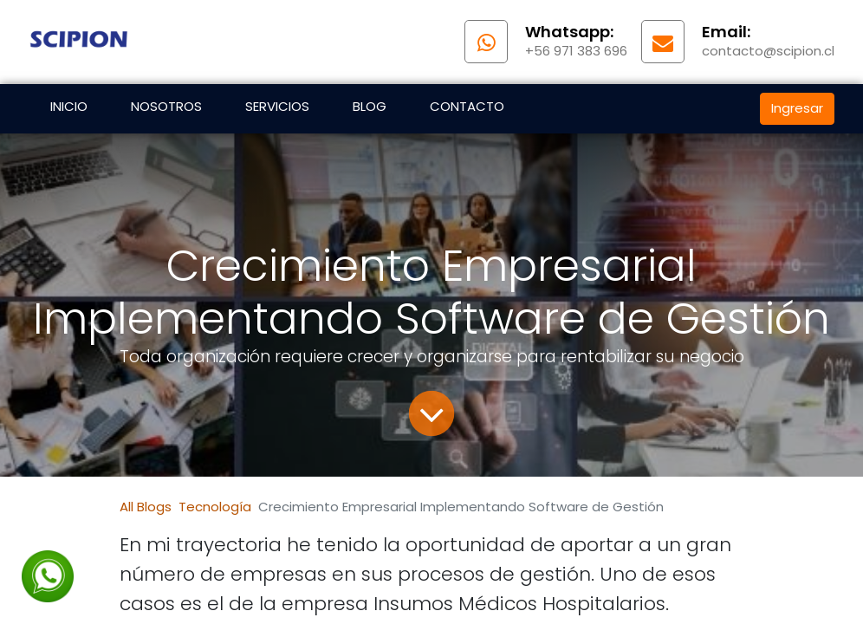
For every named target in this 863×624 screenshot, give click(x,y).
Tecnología (214, 506)
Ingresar (797, 108)
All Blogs (146, 506)
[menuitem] (69, 108)
